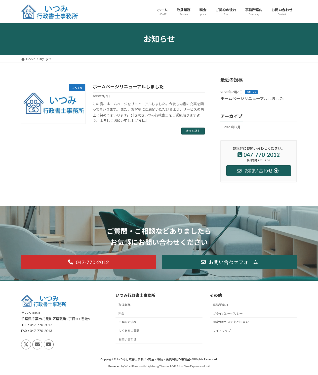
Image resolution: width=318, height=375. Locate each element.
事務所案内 (220, 305)
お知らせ (251, 92)
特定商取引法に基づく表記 (231, 322)
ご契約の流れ (127, 322)
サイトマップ (222, 331)
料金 (121, 313)
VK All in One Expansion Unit (191, 366)
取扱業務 (124, 305)
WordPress (132, 366)
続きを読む (193, 131)
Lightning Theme (158, 366)
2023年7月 (232, 127)
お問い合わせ (127, 339)
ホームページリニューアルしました (128, 86)
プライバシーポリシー (228, 313)
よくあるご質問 (129, 331)
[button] (88, 262)
